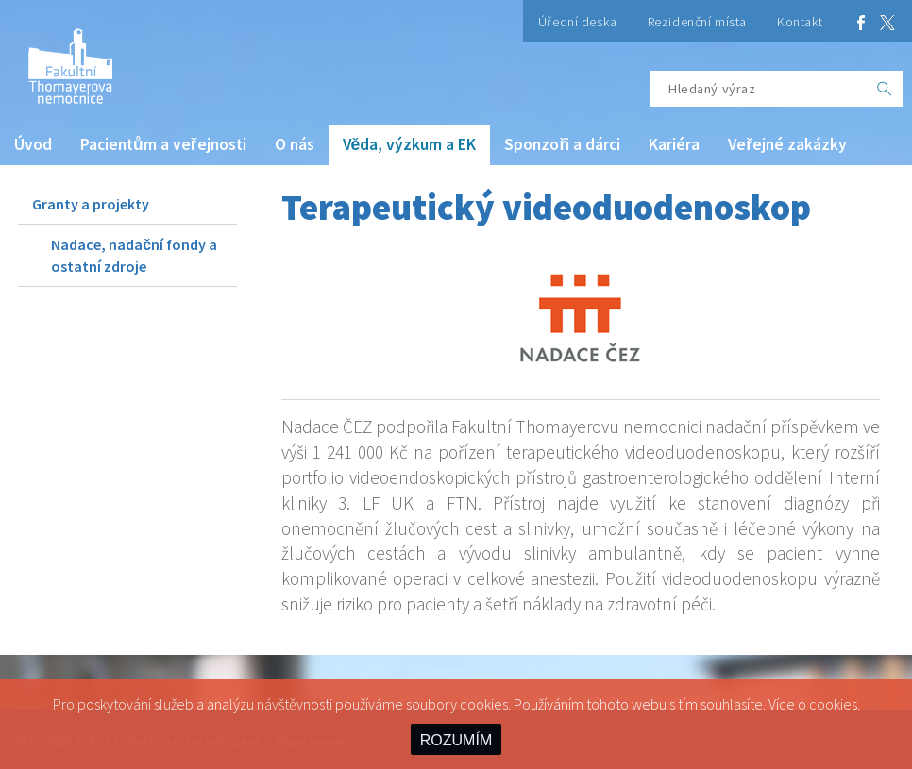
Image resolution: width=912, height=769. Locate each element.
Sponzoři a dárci (562, 144)
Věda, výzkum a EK (410, 144)
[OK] (885, 89)
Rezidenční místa (697, 21)
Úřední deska (577, 21)
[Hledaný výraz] (758, 89)
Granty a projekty (90, 203)
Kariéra (674, 144)
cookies (833, 703)
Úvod (33, 144)
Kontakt (800, 21)
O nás (294, 144)
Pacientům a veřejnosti (163, 144)
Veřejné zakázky (787, 144)
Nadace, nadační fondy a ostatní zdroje (134, 255)
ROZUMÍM (456, 740)
